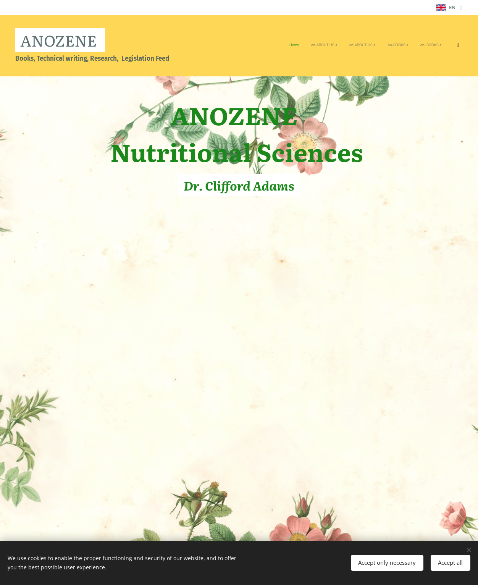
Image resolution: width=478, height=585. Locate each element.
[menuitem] (367, 45)
